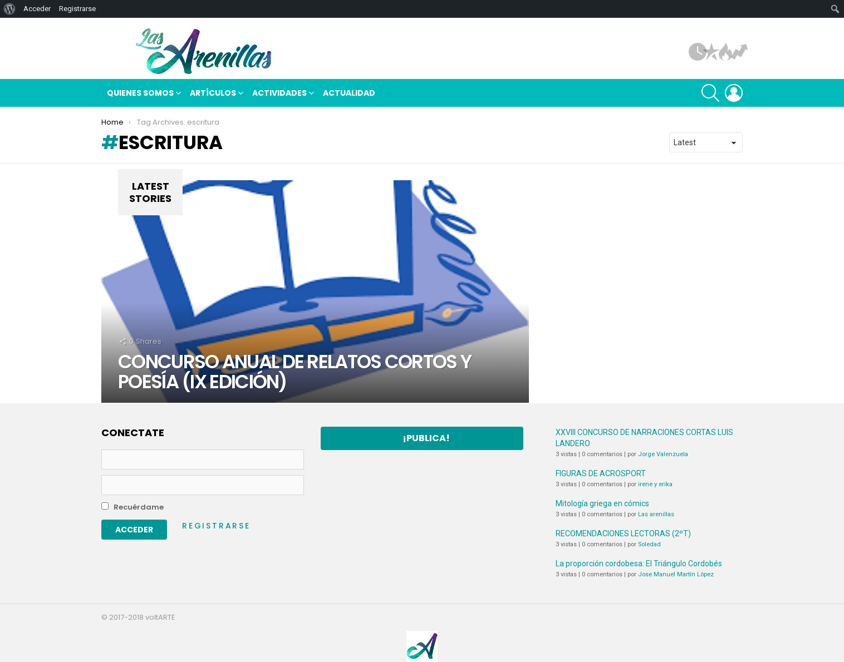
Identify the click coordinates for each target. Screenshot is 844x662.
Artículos (697, 52)
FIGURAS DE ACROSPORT (601, 473)
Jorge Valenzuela (663, 454)
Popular (711, 52)
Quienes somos (140, 94)
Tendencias (739, 52)
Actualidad (349, 92)
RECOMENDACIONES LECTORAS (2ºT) (623, 533)
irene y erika (655, 484)
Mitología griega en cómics (602, 503)
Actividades (279, 94)
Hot (725, 52)
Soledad (649, 544)
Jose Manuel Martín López (676, 574)
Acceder (37, 8)
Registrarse (216, 525)
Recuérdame (132, 507)
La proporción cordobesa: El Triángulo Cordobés (639, 563)
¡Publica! (426, 438)
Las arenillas (656, 514)
